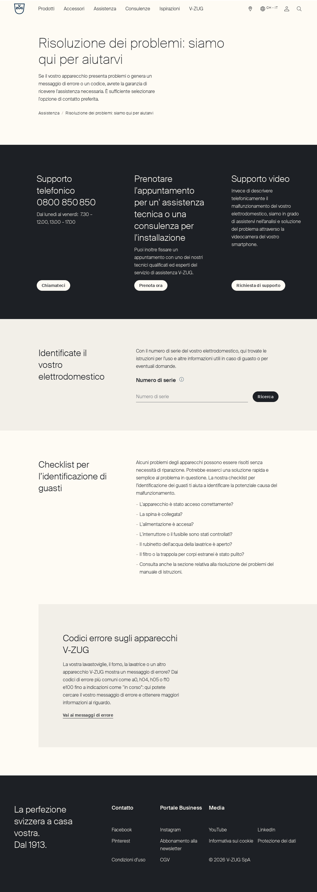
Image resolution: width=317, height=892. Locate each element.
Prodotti (46, 9)
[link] (250, 10)
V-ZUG (196, 9)
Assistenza (105, 9)
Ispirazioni (170, 9)
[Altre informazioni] (181, 379)
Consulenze (137, 9)
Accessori (74, 9)
